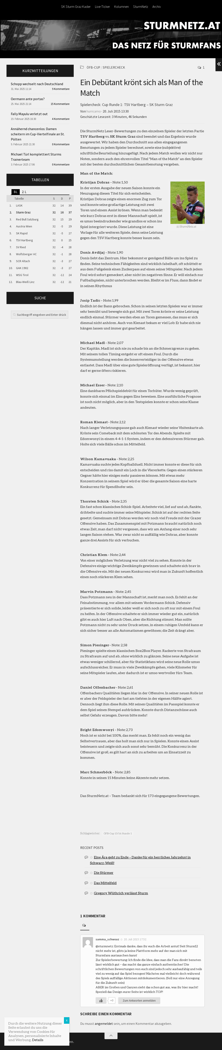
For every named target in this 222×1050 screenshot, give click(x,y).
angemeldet (104, 1023)
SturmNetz (140, 6)
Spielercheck (114, 67)
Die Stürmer (103, 872)
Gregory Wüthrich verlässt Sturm (121, 892)
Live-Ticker (102, 6)
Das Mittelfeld (105, 882)
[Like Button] (101, 1000)
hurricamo (94, 111)
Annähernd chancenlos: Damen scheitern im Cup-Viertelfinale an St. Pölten (38, 134)
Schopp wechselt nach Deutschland (37, 84)
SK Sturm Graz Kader (76, 6)
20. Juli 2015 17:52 (135, 939)
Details (37, 1040)
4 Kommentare (60, 119)
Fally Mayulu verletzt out (29, 114)
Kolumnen (121, 6)
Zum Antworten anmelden (139, 1000)
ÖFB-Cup (94, 67)
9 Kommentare (60, 89)
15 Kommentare (60, 104)
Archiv (156, 6)
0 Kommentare (60, 144)
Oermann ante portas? (28, 99)
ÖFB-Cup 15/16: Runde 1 (118, 833)
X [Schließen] (67, 1020)
